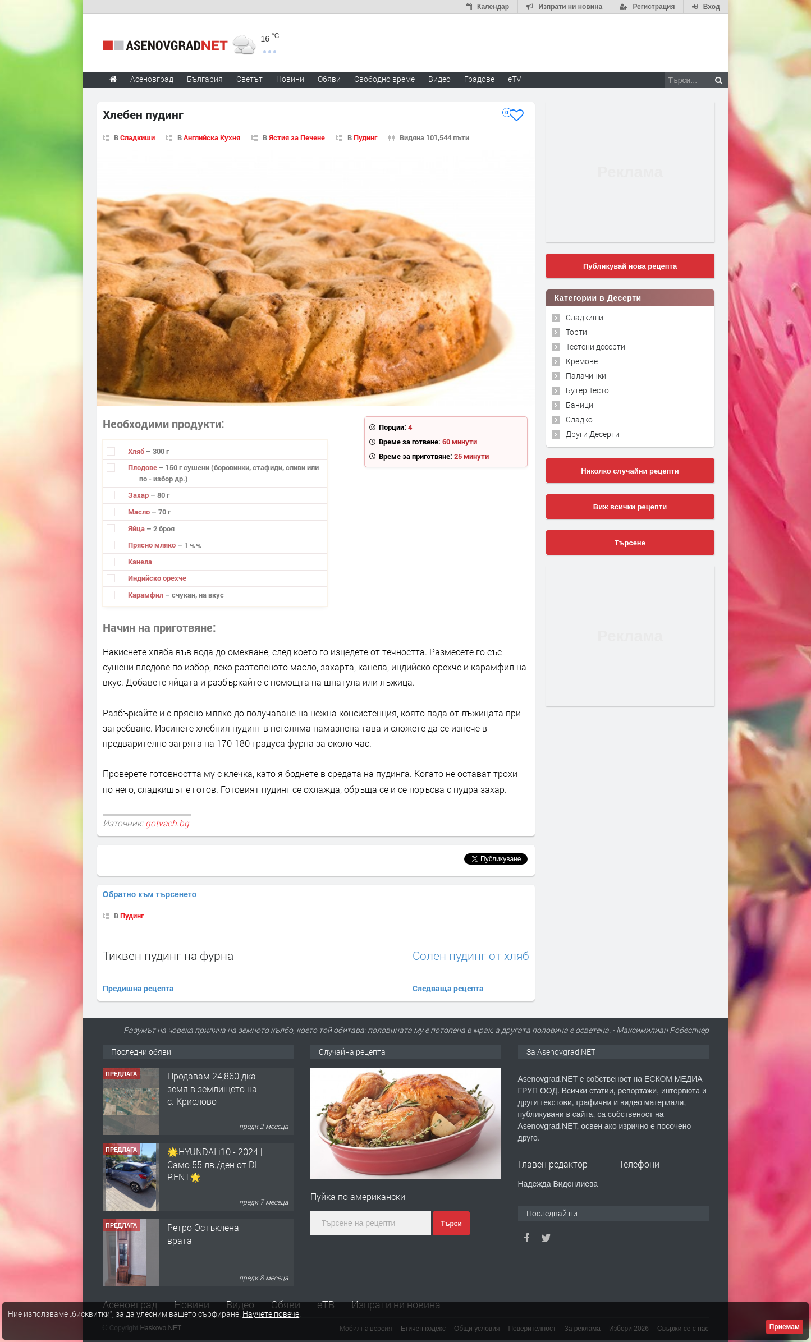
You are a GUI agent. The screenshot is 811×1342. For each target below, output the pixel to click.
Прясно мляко (152, 545)
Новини (290, 78)
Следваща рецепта (448, 988)
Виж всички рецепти (630, 507)
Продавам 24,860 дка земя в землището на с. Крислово (212, 1088)
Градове (479, 78)
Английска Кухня (212, 137)
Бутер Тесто (587, 390)
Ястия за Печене (297, 137)
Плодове (143, 467)
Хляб (137, 451)
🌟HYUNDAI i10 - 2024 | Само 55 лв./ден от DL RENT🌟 (215, 1164)
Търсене (630, 543)
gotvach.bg (167, 823)
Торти (576, 332)
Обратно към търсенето (150, 894)
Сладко (579, 419)
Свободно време (384, 78)
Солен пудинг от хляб (471, 956)
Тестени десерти (595, 346)
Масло (140, 512)
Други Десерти (593, 434)
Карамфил (146, 595)
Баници (579, 404)
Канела (140, 562)
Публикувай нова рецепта (630, 266)
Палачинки (586, 375)
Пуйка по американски (357, 1196)
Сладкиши (137, 137)
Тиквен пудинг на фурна (168, 955)
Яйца (137, 528)
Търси (451, 1224)
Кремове (582, 361)
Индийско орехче (157, 578)
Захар (139, 495)
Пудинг (365, 137)
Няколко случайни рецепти (630, 471)
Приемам (784, 1327)
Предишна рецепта (138, 988)
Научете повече (270, 1313)
